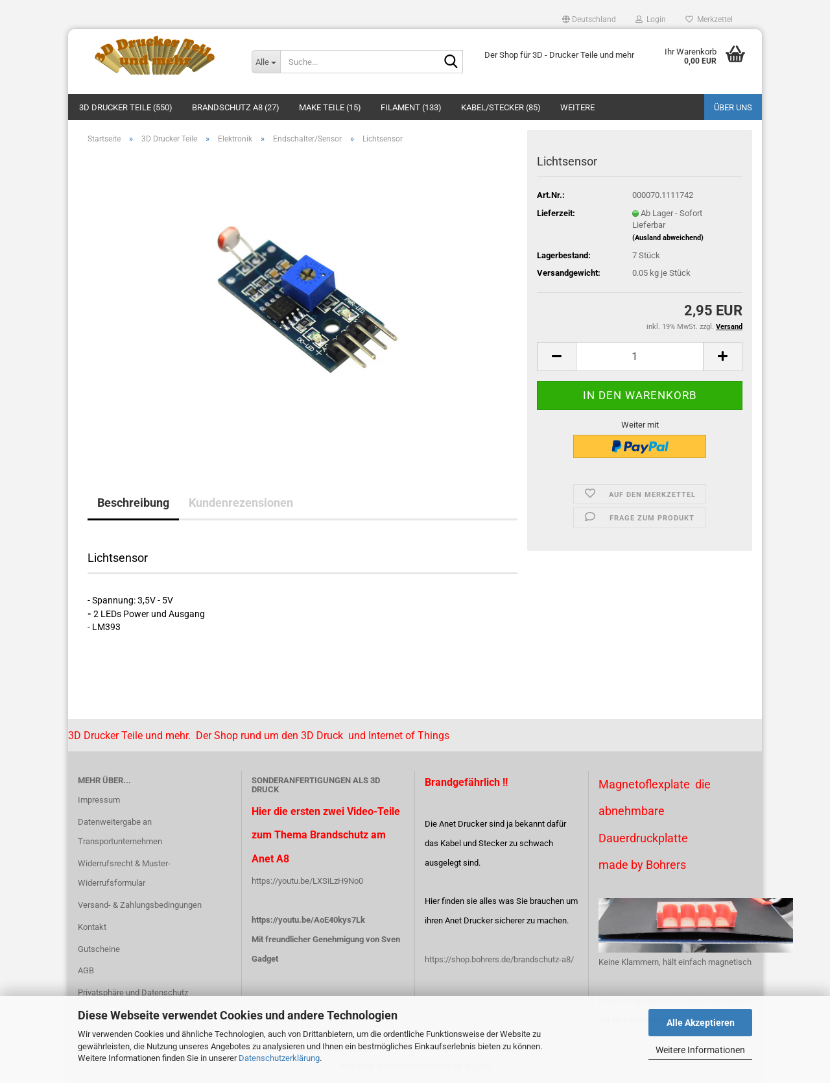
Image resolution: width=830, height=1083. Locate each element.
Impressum (99, 800)
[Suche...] (266, 61)
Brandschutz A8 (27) (235, 107)
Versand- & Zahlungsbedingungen (140, 905)
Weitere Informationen (700, 1050)
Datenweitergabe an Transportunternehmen (120, 831)
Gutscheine (99, 949)
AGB (86, 970)
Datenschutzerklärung (279, 1058)
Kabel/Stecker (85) (501, 107)
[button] (589, 19)
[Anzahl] (640, 356)
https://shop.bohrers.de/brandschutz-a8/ (499, 959)
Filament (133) (411, 107)
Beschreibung (133, 502)
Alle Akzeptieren (701, 1022)
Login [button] (650, 19)
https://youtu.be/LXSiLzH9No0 (307, 881)
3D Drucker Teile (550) (125, 107)
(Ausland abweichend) (668, 238)
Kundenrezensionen (241, 502)
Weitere (577, 107)
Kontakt (92, 927)
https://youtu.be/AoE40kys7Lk (308, 920)
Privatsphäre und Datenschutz (133, 992)
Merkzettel (709, 19)
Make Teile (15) (330, 107)
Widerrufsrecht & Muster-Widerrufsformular (124, 873)
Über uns (733, 107)
